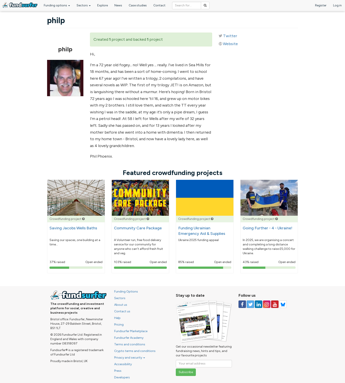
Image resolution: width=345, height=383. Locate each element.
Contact (159, 5)
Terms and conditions (129, 344)
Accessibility (123, 364)
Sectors (84, 5)
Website (230, 43)
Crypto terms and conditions (135, 351)
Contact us (122, 311)
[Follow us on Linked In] (258, 304)
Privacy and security (129, 357)
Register (321, 5)
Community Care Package (138, 228)
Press (117, 371)
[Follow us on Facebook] (242, 304)
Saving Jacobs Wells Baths (73, 228)
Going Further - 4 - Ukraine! (267, 228)
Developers (122, 377)
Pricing (119, 324)
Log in (337, 5)
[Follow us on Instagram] (266, 304)
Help (117, 318)
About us (120, 305)
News (118, 5)
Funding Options (126, 291)
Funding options (57, 5)
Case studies (138, 5)
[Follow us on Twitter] (250, 304)
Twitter (230, 35)
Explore (102, 5)
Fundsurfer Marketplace (130, 331)
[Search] (205, 5)
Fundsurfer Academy (128, 338)
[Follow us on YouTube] (275, 304)
